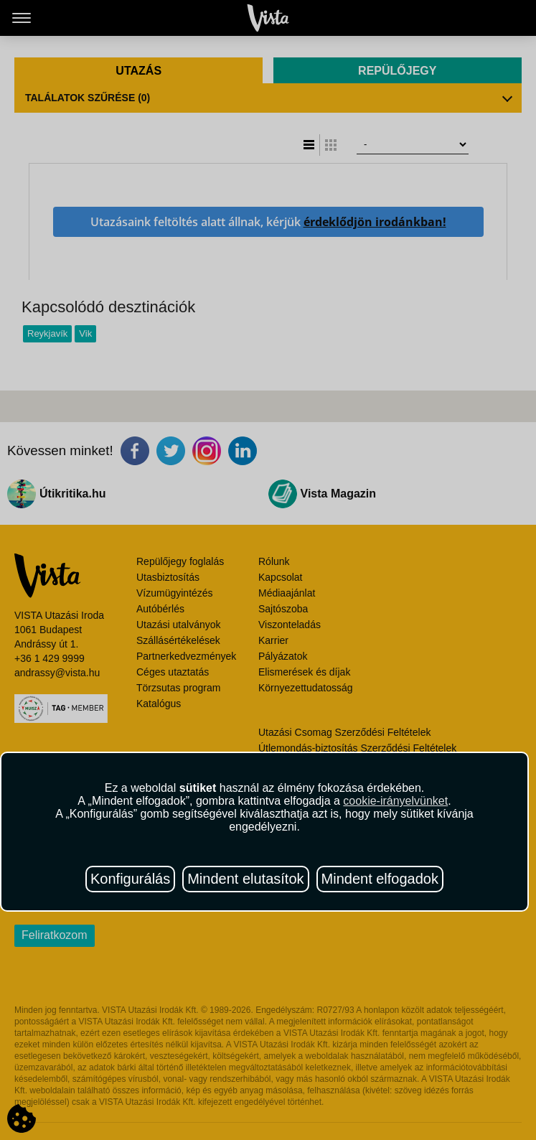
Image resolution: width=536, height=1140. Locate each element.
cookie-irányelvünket (395, 801)
